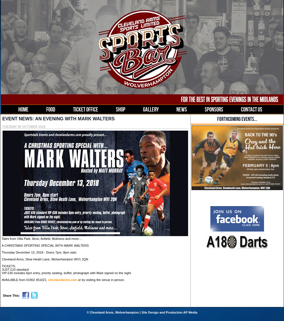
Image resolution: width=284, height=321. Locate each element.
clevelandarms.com (62, 280)
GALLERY (151, 109)
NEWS (181, 109)
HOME (23, 109)
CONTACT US (251, 109)
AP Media (190, 312)
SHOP (120, 109)
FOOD (50, 109)
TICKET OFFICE (85, 109)
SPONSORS (214, 109)
